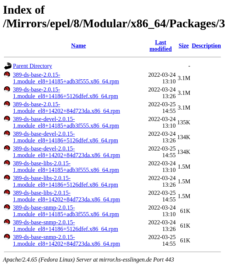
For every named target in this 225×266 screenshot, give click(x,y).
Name (78, 45)
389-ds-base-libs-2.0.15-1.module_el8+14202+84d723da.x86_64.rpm (66, 196)
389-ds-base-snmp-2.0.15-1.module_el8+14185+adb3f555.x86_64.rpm (66, 210)
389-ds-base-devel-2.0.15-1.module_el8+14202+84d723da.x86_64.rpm (66, 151)
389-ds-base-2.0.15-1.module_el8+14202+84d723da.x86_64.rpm (66, 107)
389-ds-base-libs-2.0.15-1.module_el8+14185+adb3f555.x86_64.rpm (66, 166)
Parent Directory (32, 66)
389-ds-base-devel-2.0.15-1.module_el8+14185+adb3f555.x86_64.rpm (66, 122)
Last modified (160, 45)
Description (206, 45)
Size (184, 45)
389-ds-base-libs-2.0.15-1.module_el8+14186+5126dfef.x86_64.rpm (65, 181)
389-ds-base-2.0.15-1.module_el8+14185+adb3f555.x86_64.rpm (66, 78)
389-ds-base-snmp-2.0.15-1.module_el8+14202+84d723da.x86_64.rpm (66, 240)
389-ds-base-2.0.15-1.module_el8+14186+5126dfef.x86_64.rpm (65, 92)
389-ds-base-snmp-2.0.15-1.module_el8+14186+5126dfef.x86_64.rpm (65, 225)
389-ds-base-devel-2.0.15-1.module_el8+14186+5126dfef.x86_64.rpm (65, 137)
